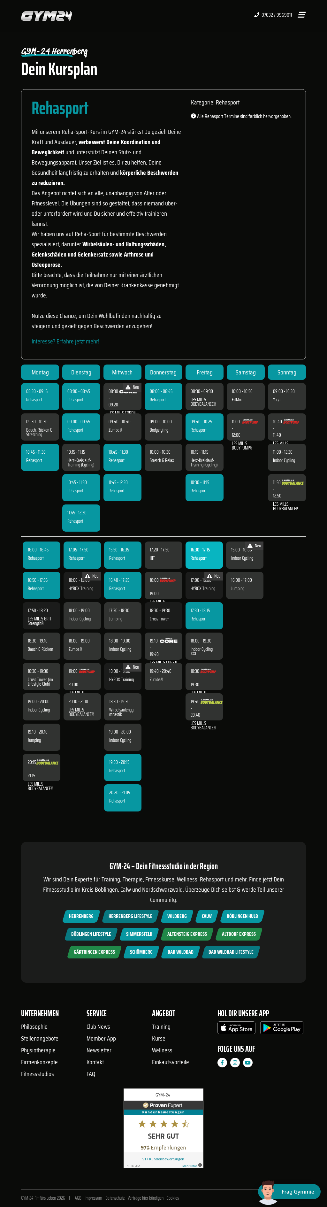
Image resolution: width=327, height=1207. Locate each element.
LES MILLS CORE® (122, 413)
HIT (152, 558)
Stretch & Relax (162, 460)
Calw (207, 916)
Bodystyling (159, 430)
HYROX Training (81, 588)
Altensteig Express (187, 934)
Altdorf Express (239, 934)
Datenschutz (115, 1198)
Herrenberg (81, 916)
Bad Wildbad (181, 952)
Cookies (173, 1198)
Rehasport (34, 399)
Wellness (162, 1050)
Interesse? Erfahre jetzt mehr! (65, 341)
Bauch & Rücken (40, 649)
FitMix (237, 399)
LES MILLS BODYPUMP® (242, 445)
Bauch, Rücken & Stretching (39, 432)
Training (161, 1026)
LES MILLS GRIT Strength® (39, 621)
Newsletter (99, 1050)
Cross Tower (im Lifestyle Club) (40, 682)
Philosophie (34, 1026)
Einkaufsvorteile (170, 1062)
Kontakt (95, 1062)
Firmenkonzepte (39, 1062)
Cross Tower (159, 618)
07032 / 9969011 (273, 15)
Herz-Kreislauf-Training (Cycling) (80, 462)
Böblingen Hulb (242, 916)
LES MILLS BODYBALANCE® (203, 402)
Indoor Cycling (284, 460)
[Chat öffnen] (289, 1191)
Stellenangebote (39, 1038)
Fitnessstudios (37, 1074)
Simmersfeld (139, 934)
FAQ (91, 1074)
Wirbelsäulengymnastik (121, 712)
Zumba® (115, 430)
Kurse (158, 1038)
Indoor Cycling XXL (202, 651)
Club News (98, 1026)
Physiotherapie (38, 1050)
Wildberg (177, 916)
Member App (101, 1038)
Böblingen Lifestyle (91, 934)
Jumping (34, 740)
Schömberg (141, 952)
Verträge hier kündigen (146, 1198)
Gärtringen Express (94, 952)
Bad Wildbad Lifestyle (231, 952)
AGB (78, 1198)
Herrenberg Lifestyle (130, 916)
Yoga (276, 399)
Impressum (93, 1198)
